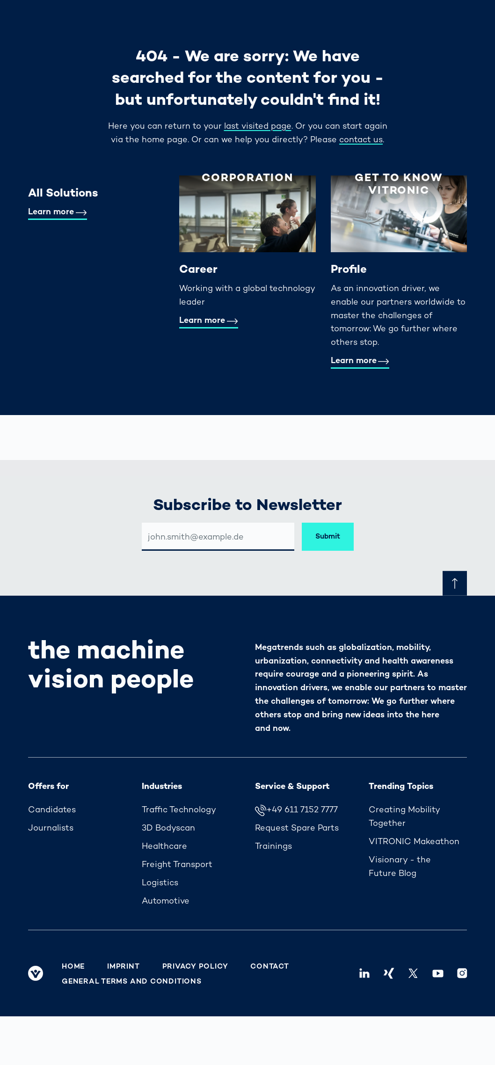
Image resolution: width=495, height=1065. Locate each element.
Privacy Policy (195, 966)
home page (165, 139)
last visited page (257, 125)
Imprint (123, 966)
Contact (269, 966)
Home (73, 966)
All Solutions (63, 192)
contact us (361, 139)
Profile (349, 269)
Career (198, 269)
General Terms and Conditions (132, 981)
